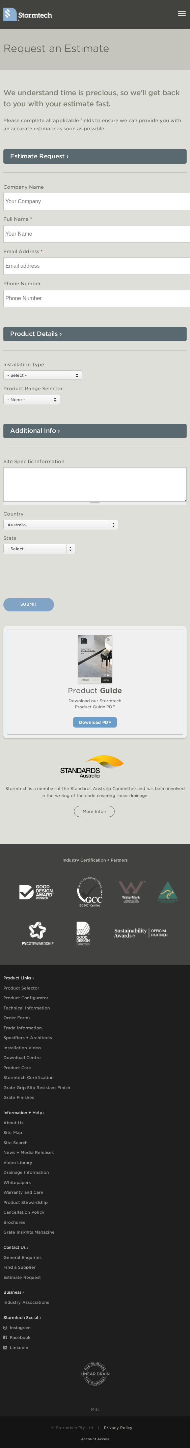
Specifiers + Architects (27, 1037)
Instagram (17, 1327)
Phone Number (22, 283)
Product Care (17, 1067)
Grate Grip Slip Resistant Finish (36, 1087)
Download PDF (95, 722)
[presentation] (54, 576)
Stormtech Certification (28, 1077)
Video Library (17, 1162)
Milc (95, 1409)
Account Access (95, 1439)
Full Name (17, 219)
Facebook (16, 1337)
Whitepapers (17, 1182)
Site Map (12, 1132)
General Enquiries (22, 1257)
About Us (13, 1122)
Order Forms (16, 1017)
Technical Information (26, 1007)
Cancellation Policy (24, 1212)
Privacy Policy (118, 1427)
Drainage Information (26, 1172)
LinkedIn (15, 1347)
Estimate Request (22, 1277)
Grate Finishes (18, 1097)
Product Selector (21, 988)
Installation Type (23, 364)
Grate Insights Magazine (29, 1232)
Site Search (15, 1142)
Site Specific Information (33, 461)
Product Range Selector (33, 388)
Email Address (23, 251)
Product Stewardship (25, 1202)
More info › (94, 811)
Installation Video (22, 1047)
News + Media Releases (28, 1152)
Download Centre (22, 1057)
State (10, 538)
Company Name (23, 187)
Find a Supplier (19, 1267)
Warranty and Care (23, 1192)
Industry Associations (26, 1302)
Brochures (14, 1222)
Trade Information (22, 1027)
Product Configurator (25, 997)
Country (13, 514)
